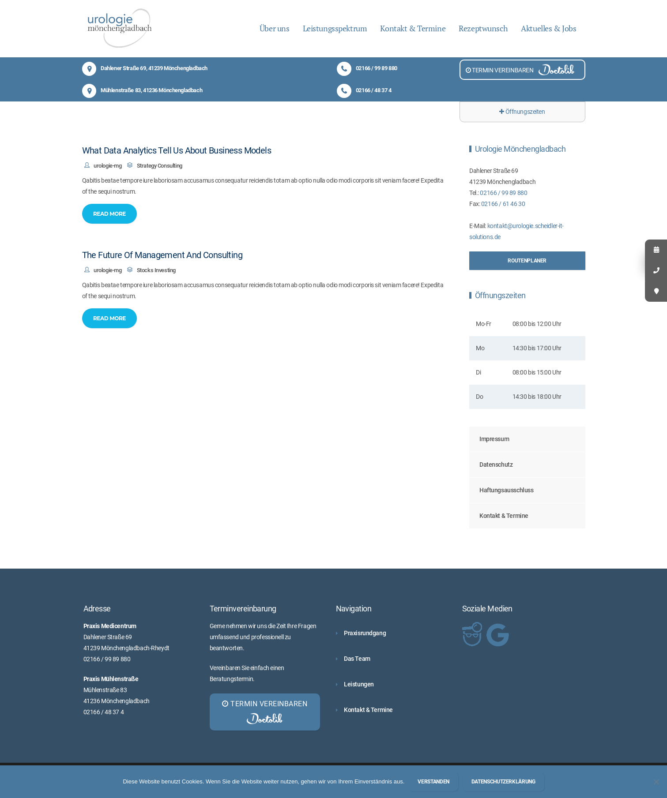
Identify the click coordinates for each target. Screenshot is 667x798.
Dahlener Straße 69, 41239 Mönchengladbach (144, 68)
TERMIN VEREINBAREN (522, 69)
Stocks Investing (156, 270)
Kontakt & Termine (412, 28)
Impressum (494, 438)
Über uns (275, 28)
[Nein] (656, 781)
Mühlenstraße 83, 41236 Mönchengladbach (142, 90)
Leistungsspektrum (335, 28)
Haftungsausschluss (506, 490)
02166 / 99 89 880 (367, 68)
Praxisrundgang (365, 633)
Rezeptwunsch (483, 28)
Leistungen (359, 684)
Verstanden (433, 782)
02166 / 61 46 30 (503, 203)
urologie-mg (107, 165)
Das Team (357, 658)
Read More (109, 213)
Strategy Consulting (159, 165)
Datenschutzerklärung (503, 782)
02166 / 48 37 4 (364, 90)
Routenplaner (527, 261)
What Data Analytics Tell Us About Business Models (176, 150)
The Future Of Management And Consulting (162, 255)
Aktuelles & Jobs (548, 28)
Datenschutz (495, 464)
